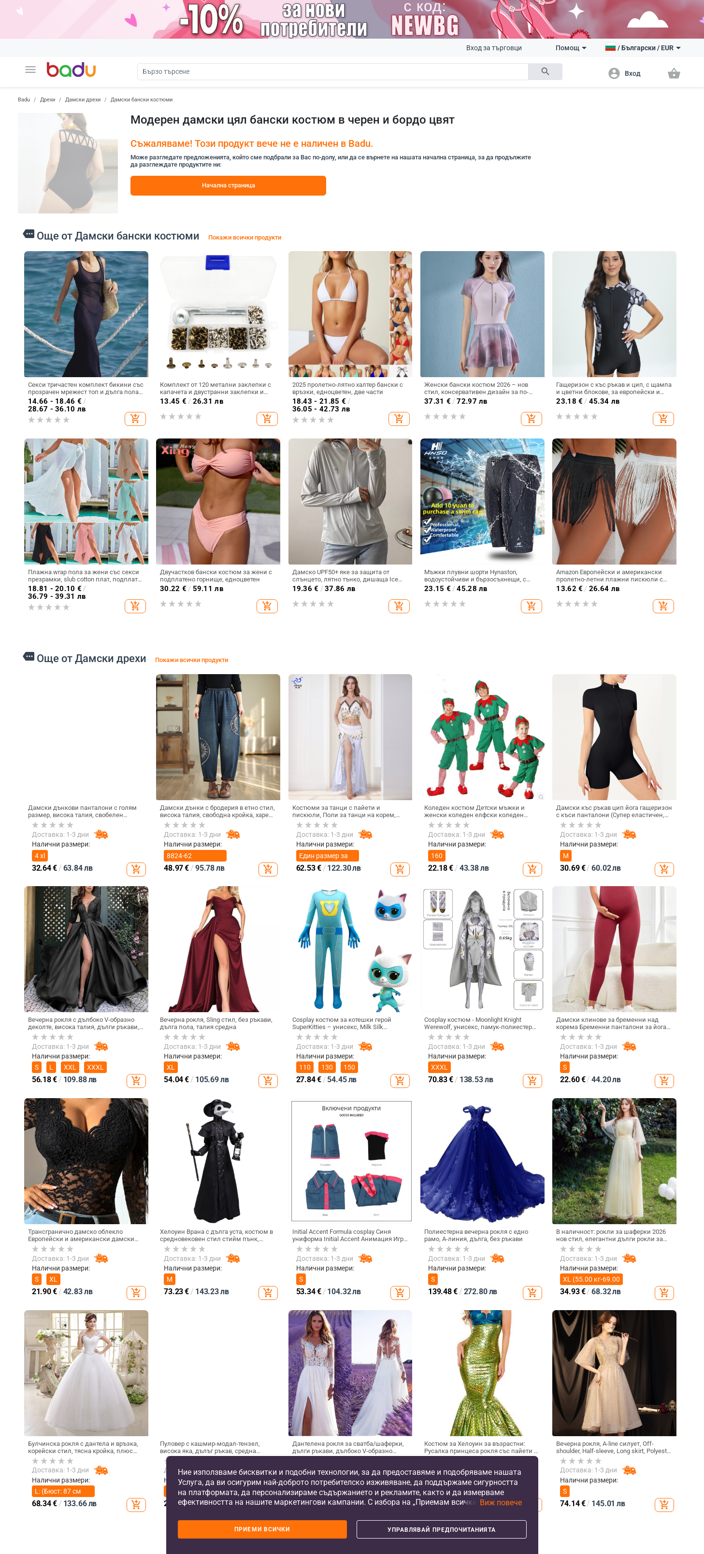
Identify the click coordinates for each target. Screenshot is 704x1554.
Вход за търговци (494, 48)
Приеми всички (262, 1529)
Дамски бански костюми (141, 100)
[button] (30, 69)
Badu (24, 100)
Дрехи (47, 100)
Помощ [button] (571, 48)
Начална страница (228, 185)
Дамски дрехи (83, 100)
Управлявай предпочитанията (442, 1529)
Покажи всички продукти (244, 237)
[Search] (333, 71)
